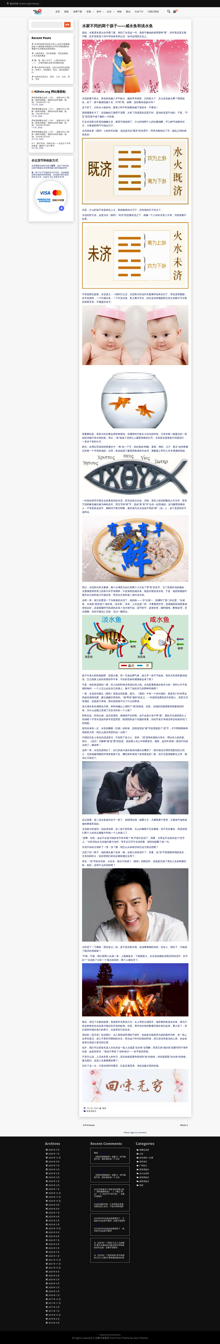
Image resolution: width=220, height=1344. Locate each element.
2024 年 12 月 (55, 1157)
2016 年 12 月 (55, 1315)
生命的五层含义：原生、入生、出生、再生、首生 (51, 77)
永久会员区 (144, 1173)
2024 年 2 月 (54, 1185)
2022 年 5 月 (54, 1248)
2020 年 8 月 (54, 1271)
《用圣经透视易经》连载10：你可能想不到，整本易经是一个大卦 (110, 1158)
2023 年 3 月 (54, 1220)
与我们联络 (153, 11)
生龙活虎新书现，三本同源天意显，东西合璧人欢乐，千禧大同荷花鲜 (109, 1205)
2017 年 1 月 (54, 1311)
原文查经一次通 (146, 1157)
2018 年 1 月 (54, 1295)
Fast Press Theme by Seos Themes (129, 1338)
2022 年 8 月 (54, 1236)
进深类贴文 (144, 1177)
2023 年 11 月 (55, 1197)
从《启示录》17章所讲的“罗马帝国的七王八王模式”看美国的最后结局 (109, 1256)
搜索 (67, 24)
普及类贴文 (91, 1111)
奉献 (119, 11)
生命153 (139, 11)
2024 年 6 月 (54, 1169)
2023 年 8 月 (54, 1209)
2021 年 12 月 (55, 1260)
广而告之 (143, 1165)
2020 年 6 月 (54, 1275)
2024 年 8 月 (54, 1161)
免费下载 (77, 11)
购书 (99, 11)
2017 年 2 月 (54, 1307)
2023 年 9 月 (54, 1205)
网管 (104, 1108)
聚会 (128, 11)
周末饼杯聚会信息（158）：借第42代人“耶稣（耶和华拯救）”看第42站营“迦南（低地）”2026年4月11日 (50, 99)
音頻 (141, 1185)
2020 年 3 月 (54, 1287)
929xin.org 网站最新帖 (50, 92)
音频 (88, 11)
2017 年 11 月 (55, 1303)
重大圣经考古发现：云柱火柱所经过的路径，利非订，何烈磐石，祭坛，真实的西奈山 (51, 69)
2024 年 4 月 (54, 1177)
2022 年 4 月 (54, 1252)
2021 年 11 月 (55, 1264)
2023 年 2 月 (54, 1224)
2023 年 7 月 (54, 1212)
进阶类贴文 (144, 1181)
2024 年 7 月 (54, 1165)
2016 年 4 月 (54, 1323)
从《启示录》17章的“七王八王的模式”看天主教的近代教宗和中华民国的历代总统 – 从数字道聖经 (109, 1245)
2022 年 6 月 (54, 1244)
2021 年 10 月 (55, 1267)
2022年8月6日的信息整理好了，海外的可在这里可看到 (109, 1229)
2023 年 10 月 (55, 1201)
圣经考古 (143, 1161)
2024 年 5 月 (54, 1173)
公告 (141, 1153)
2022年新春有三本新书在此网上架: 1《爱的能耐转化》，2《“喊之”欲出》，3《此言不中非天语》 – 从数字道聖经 (109, 1193)
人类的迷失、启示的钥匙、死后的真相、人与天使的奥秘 (51, 54)
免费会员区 (144, 1150)
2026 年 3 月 (54, 1150)
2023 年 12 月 (55, 1193)
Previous (90, 1125)
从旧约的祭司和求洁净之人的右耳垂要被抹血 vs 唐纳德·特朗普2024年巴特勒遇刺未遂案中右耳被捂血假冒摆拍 (51, 46)
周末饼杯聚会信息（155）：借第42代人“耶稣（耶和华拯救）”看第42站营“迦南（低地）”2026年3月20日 (50, 134)
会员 (109, 11)
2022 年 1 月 (54, 1256)
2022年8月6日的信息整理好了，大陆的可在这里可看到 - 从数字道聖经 (109, 1219)
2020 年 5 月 (54, 1279)
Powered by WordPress (110, 1334)
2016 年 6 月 (54, 1319)
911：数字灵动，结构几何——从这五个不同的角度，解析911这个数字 (51, 144)
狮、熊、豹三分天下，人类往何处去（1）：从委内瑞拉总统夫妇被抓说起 (49, 61)
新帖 (66, 11)
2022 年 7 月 (54, 1240)
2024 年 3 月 (54, 1181)
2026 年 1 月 (54, 1153)
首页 (57, 11)
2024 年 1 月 (54, 1189)
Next (183, 1125)
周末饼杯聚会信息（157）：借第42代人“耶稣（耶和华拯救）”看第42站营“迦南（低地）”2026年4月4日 (50, 111)
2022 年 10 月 (55, 1228)
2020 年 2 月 (54, 1291)
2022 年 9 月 (54, 1232)
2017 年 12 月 (55, 1299)
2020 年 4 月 (54, 1283)
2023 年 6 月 (54, 1216)
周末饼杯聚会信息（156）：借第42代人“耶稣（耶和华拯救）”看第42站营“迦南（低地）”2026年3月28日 (50, 122)
